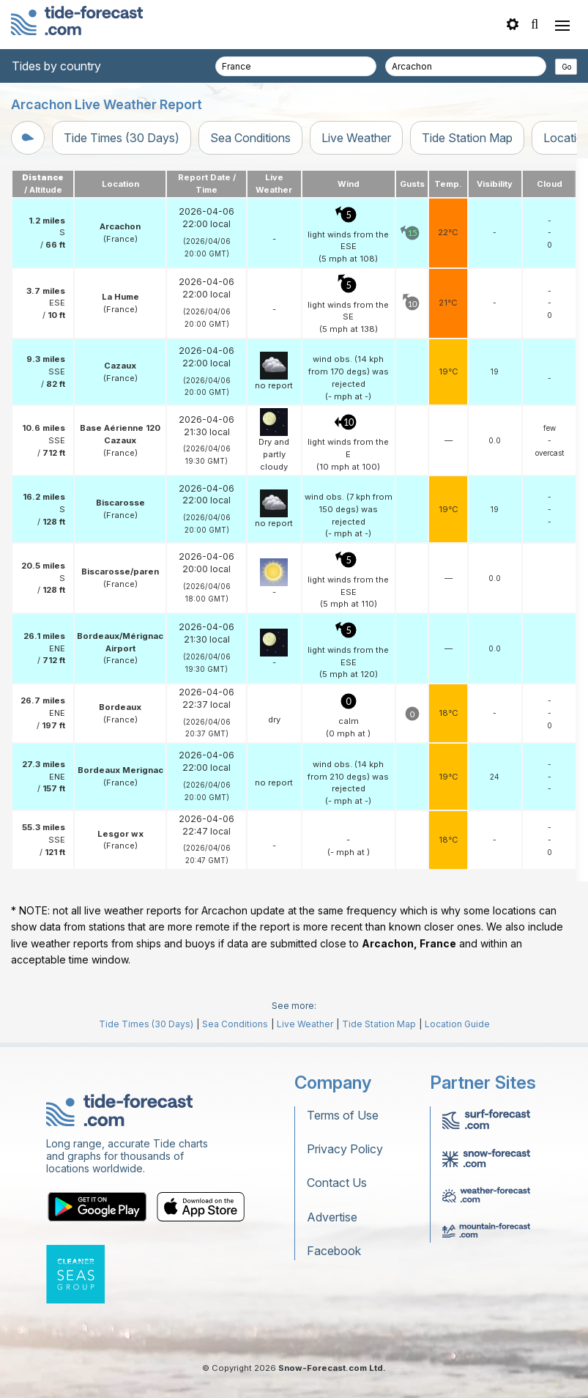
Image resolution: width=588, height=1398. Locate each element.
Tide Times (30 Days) (121, 137)
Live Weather (356, 137)
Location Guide (457, 1023)
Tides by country (56, 66)
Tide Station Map (467, 137)
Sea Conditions (250, 137)
